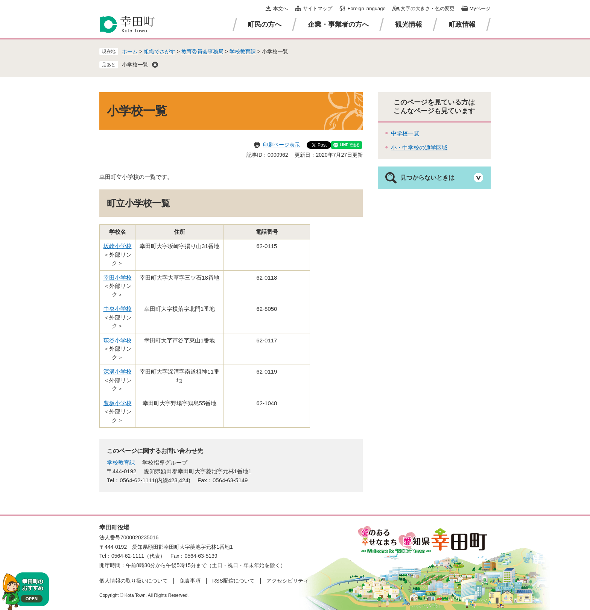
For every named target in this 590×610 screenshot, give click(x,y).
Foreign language (366, 8)
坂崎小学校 (117, 246)
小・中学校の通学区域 (419, 147)
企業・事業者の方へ (338, 24)
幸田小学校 (117, 277)
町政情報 (462, 24)
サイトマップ (317, 8)
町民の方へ (264, 24)
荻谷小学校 (117, 340)
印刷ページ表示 (281, 145)
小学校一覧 (135, 65)
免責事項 (190, 581)
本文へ (280, 8)
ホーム (130, 51)
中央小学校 (117, 309)
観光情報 (408, 24)
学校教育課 (243, 51)
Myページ (480, 8)
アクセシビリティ (287, 581)
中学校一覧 (405, 133)
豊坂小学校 (117, 403)
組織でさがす (159, 51)
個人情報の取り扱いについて (133, 581)
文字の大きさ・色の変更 (428, 8)
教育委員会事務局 (202, 51)
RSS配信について (233, 581)
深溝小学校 (117, 371)
